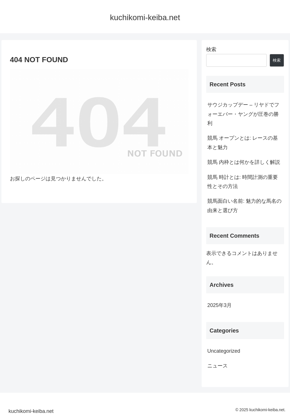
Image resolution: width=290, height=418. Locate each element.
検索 (211, 49)
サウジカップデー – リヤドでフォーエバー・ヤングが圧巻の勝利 (243, 114)
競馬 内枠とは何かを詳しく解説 (243, 162)
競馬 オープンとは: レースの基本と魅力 (242, 142)
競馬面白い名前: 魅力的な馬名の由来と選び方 (244, 205)
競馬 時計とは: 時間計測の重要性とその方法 (242, 181)
